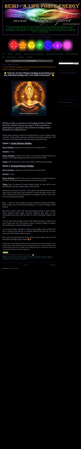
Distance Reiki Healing (72, 54)
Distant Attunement (35, 256)
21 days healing (12, 256)
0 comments (27, 254)
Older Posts (53, 265)
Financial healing (46, 256)
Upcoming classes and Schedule (55, 54)
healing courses (17, 257)
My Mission (18, 54)
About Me (10, 54)
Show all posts (41, 60)
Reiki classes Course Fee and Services (34, 54)
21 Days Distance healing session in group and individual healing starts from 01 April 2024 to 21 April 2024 (28, 68)
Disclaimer (21, 57)
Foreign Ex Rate (11, 57)
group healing (6, 257)
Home (3, 54)
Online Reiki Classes (8, 259)
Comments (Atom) (14, 268)
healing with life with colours (33, 257)
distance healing (23, 256)
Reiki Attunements (21, 259)
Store (3, 57)
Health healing (48, 257)
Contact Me (30, 57)
